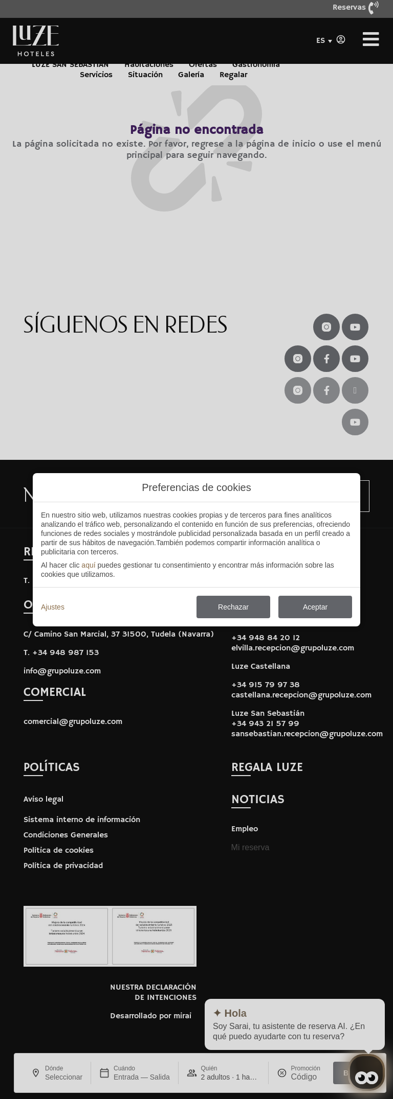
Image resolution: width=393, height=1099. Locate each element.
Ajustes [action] (52, 607)
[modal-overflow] (196, 549)
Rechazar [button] (233, 607)
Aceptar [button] (315, 607)
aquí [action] (88, 565)
